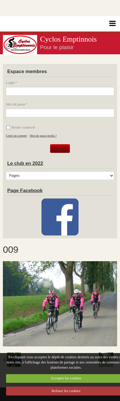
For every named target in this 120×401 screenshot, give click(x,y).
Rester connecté (20, 127)
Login (10, 83)
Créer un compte (16, 135)
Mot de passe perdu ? (43, 135)
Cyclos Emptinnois (68, 39)
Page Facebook (25, 190)
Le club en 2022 (25, 163)
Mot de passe (16, 104)
